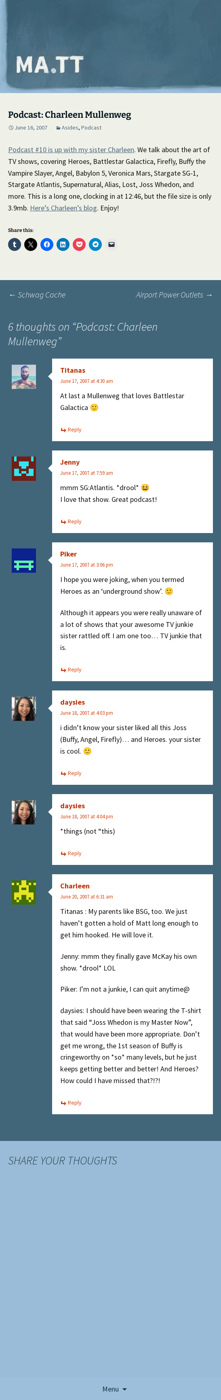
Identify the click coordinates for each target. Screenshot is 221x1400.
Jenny (70, 462)
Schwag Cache (36, 294)
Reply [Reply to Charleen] (75, 1102)
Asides (70, 127)
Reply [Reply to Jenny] (75, 521)
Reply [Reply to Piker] (75, 669)
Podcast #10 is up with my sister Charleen (71, 149)
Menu (110, 1389)
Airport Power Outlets (174, 294)
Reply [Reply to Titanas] (75, 429)
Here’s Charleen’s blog (63, 207)
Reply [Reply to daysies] (75, 773)
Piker (68, 554)
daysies (72, 702)
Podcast (91, 127)
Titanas (72, 370)
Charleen (75, 885)
